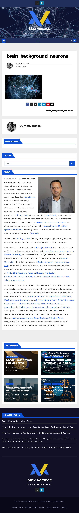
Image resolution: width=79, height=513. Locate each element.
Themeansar (59, 501)
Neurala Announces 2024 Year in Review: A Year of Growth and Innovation (37, 447)
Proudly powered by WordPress (26, 501)
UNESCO (66, 307)
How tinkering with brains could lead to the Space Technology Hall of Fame (38, 427)
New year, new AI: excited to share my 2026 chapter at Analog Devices (36, 433)
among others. (18, 280)
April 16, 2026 (14, 367)
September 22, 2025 (55, 394)
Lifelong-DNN (21, 215)
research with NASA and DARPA (51, 222)
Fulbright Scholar (44, 247)
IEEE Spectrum (20, 273)
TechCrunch (16, 276)
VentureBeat (29, 276)
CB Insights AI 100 (35, 296)
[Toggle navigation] (37, 41)
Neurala (34, 233)
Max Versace (39, 28)
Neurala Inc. (29, 197)
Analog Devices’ (24, 238)
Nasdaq (39, 273)
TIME (9, 273)
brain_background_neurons (37, 56)
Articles (47, 356)
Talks (35, 507)
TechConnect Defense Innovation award (38, 307)
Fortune (31, 273)
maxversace (23, 64)
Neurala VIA (50, 215)
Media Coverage (12, 356)
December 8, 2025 (16, 394)
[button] (71, 41)
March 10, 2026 (53, 367)
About (14, 507)
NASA (55, 311)
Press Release (57, 356)
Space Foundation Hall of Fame (19, 361)
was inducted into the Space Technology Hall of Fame (37, 318)
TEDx (21, 507)
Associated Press (48, 276)
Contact (64, 507)
